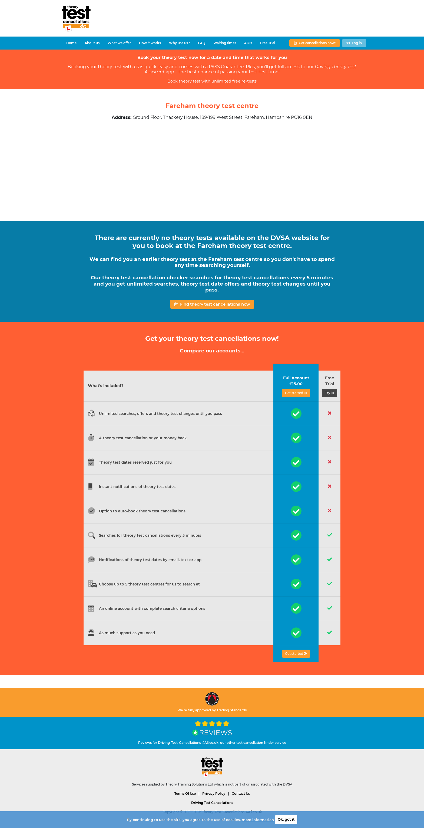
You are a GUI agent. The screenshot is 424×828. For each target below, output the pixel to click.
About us (92, 43)
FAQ (201, 43)
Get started (296, 393)
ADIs (248, 43)
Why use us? (179, 43)
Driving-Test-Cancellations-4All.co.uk (188, 743)
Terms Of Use (185, 793)
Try (329, 393)
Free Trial (267, 43)
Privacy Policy (213, 793)
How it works (150, 43)
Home (71, 43)
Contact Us (241, 793)
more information (258, 819)
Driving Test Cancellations (212, 803)
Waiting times (224, 43)
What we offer (119, 43)
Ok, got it (286, 819)
